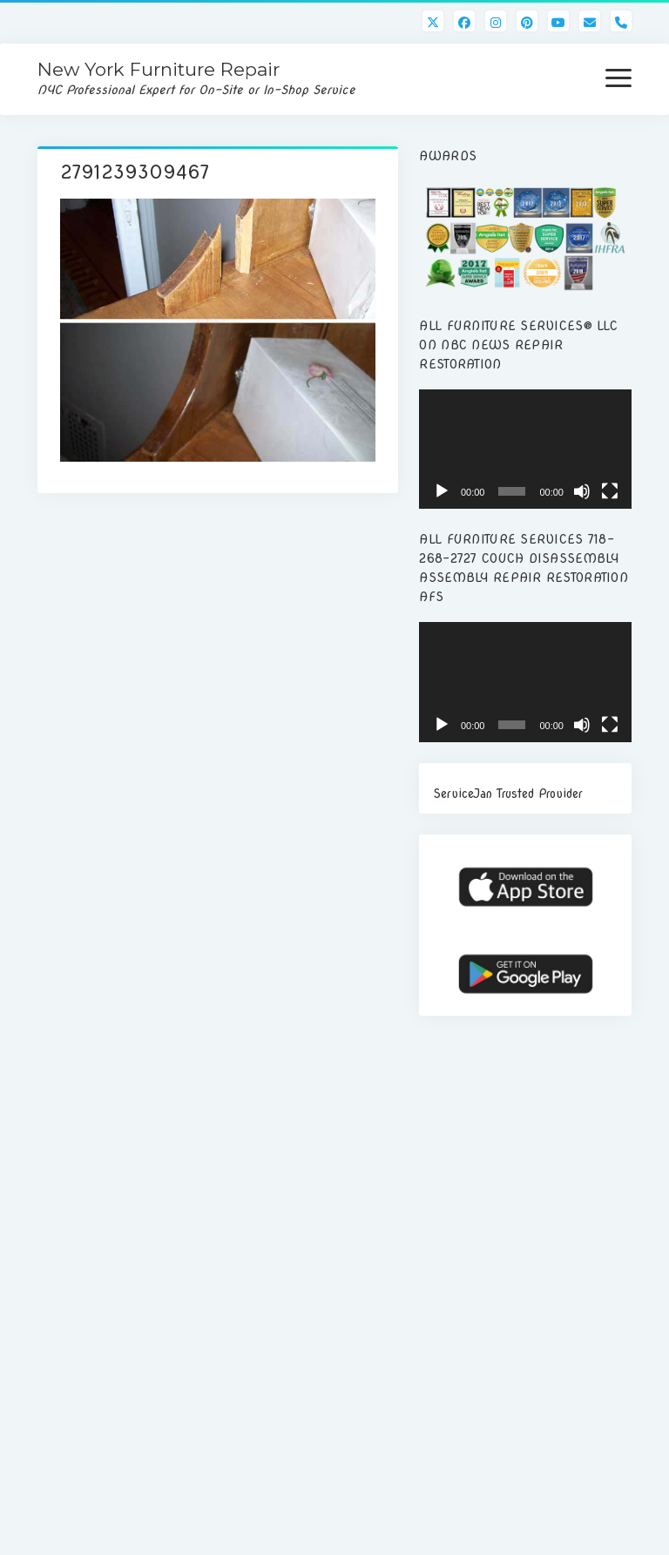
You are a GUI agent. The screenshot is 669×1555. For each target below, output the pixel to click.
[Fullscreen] (609, 491)
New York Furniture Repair (158, 69)
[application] (525, 449)
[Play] (441, 491)
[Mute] (582, 491)
